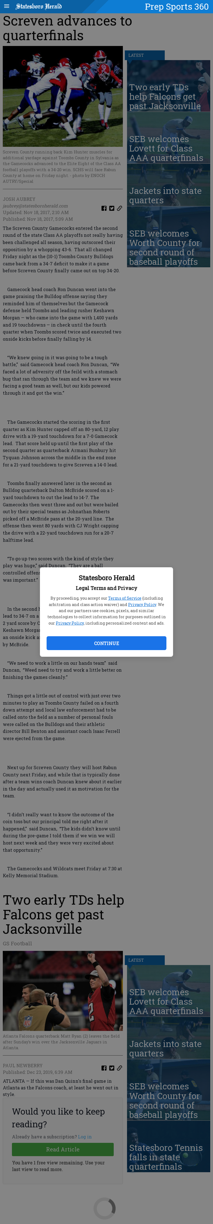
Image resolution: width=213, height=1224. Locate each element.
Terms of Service (124, 598)
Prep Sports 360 (177, 6)
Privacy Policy (142, 604)
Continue (106, 643)
